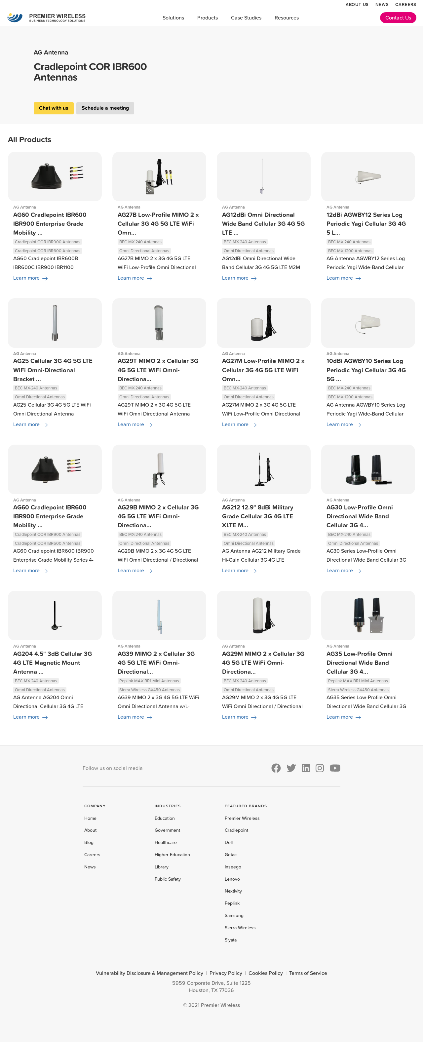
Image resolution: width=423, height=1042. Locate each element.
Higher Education (172, 854)
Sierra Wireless (240, 927)
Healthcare (166, 842)
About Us (357, 4)
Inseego (233, 866)
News (382, 4)
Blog (89, 842)
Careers (405, 4)
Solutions (173, 17)
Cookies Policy (266, 973)
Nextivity (233, 891)
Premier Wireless (242, 818)
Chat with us (53, 108)
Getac (231, 854)
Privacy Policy (226, 973)
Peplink (232, 903)
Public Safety (168, 879)
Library (162, 866)
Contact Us (398, 17)
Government (167, 830)
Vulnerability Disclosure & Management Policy (149, 973)
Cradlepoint (236, 830)
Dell (229, 842)
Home (90, 818)
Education (165, 818)
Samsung (234, 915)
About (90, 830)
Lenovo (232, 879)
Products (207, 17)
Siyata (231, 940)
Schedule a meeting (105, 108)
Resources (287, 17)
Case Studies (246, 17)
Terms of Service (308, 973)
